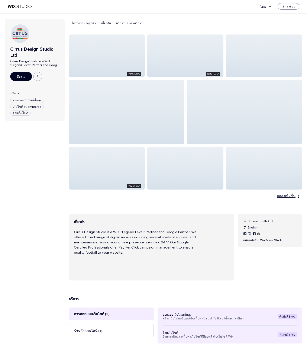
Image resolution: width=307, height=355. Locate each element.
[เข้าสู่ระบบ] (288, 6)
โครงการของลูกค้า (83, 23)
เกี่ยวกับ (106, 23)
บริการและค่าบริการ (129, 23)
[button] (107, 55)
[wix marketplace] (20, 6)
